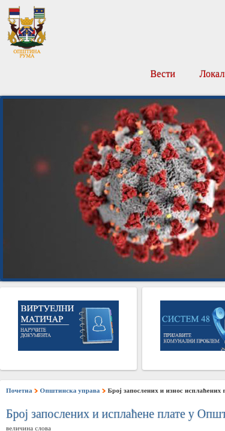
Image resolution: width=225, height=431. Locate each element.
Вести (162, 74)
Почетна (19, 390)
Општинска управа (70, 390)
